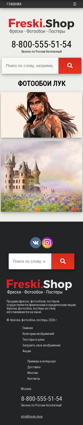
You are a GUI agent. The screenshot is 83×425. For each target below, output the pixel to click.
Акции (27, 351)
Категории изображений (38, 334)
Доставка (34, 367)
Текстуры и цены (33, 339)
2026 (52, 320)
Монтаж (32, 373)
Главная (14, 4)
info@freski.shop (32, 416)
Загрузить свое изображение (42, 345)
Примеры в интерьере (41, 361)
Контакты (33, 378)
